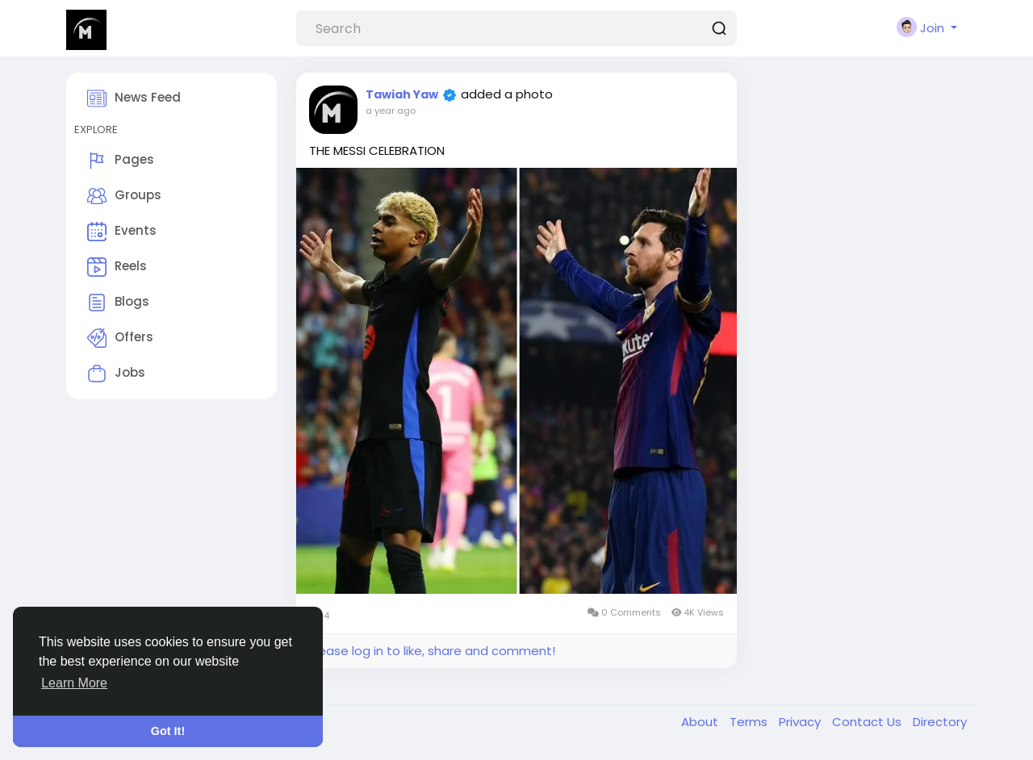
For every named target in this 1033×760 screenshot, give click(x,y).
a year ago (391, 110)
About (701, 721)
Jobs (116, 373)
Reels (117, 267)
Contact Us (868, 721)
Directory (940, 721)
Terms (750, 721)
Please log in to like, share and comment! (431, 650)
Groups (124, 196)
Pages (120, 160)
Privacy (801, 721)
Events (122, 231)
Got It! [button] (168, 731)
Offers (120, 338)
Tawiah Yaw (402, 94)
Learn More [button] (74, 683)
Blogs (118, 302)
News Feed (134, 98)
